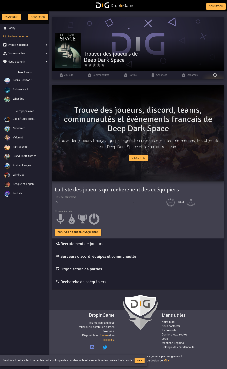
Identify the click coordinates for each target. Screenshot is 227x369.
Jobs (165, 338)
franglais (108, 339)
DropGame (115, 5)
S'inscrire (11, 17)
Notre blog (168, 322)
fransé (104, 335)
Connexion (216, 6)
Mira (166, 360)
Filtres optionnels (63, 211)
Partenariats (169, 330)
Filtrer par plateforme (65, 197)
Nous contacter (171, 326)
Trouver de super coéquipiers (78, 232)
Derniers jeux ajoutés (174, 334)
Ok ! (139, 360)
